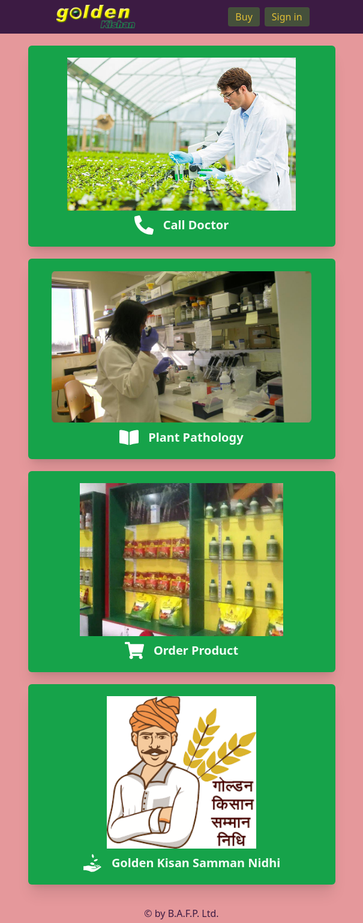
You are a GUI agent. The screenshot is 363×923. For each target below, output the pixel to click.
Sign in (287, 16)
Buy (243, 16)
